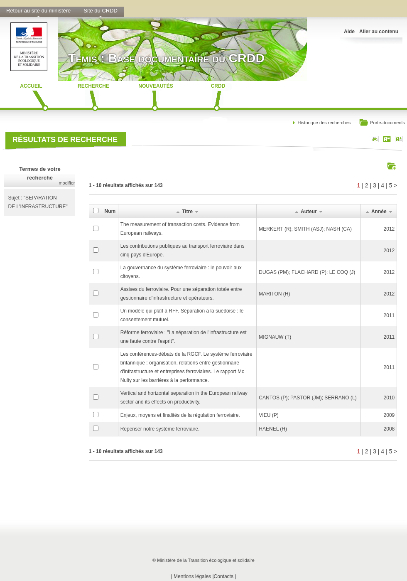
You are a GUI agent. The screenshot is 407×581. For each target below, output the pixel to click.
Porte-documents (382, 123)
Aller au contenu (378, 31)
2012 (389, 229)
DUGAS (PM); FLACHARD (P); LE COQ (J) (307, 272)
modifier (67, 182)
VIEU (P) (268, 415)
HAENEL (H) (273, 429)
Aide (349, 31)
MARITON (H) (274, 294)
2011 (389, 315)
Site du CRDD (100, 10)
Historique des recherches (324, 122)
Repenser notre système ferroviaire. (160, 429)
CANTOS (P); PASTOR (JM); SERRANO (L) (307, 398)
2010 (389, 398)
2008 (389, 429)
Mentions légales (192, 576)
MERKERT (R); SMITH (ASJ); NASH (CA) (305, 229)
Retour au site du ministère (38, 10)
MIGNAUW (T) (275, 337)
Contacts (223, 576)
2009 (389, 415)
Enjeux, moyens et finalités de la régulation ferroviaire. (180, 415)
